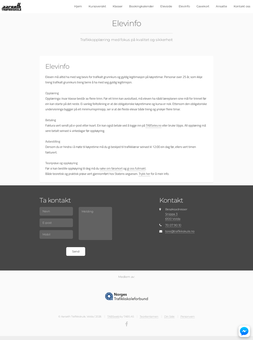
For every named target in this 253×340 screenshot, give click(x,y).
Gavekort (202, 6)
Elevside (166, 6)
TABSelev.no (153, 125)
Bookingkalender (141, 6)
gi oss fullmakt (136, 168)
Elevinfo (184, 6)
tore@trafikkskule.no (180, 231)
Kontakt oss (242, 6)
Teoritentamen (149, 316)
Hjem (78, 6)
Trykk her (144, 173)
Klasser (118, 6)
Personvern (187, 316)
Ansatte (221, 6)
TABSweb (113, 316)
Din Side (169, 316)
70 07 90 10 (173, 225)
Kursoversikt (97, 6)
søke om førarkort (111, 168)
